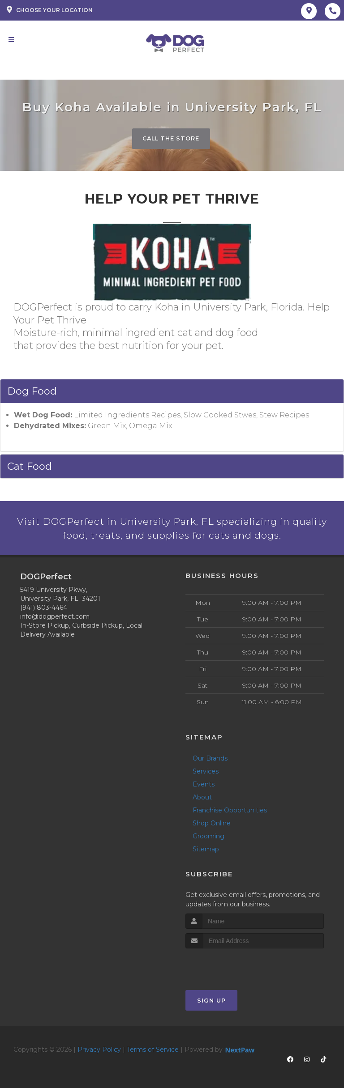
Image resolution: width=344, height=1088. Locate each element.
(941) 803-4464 (43, 608)
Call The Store (171, 138)
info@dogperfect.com (55, 617)
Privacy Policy (99, 1050)
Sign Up (211, 1001)
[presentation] (233, 966)
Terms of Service (153, 1050)
